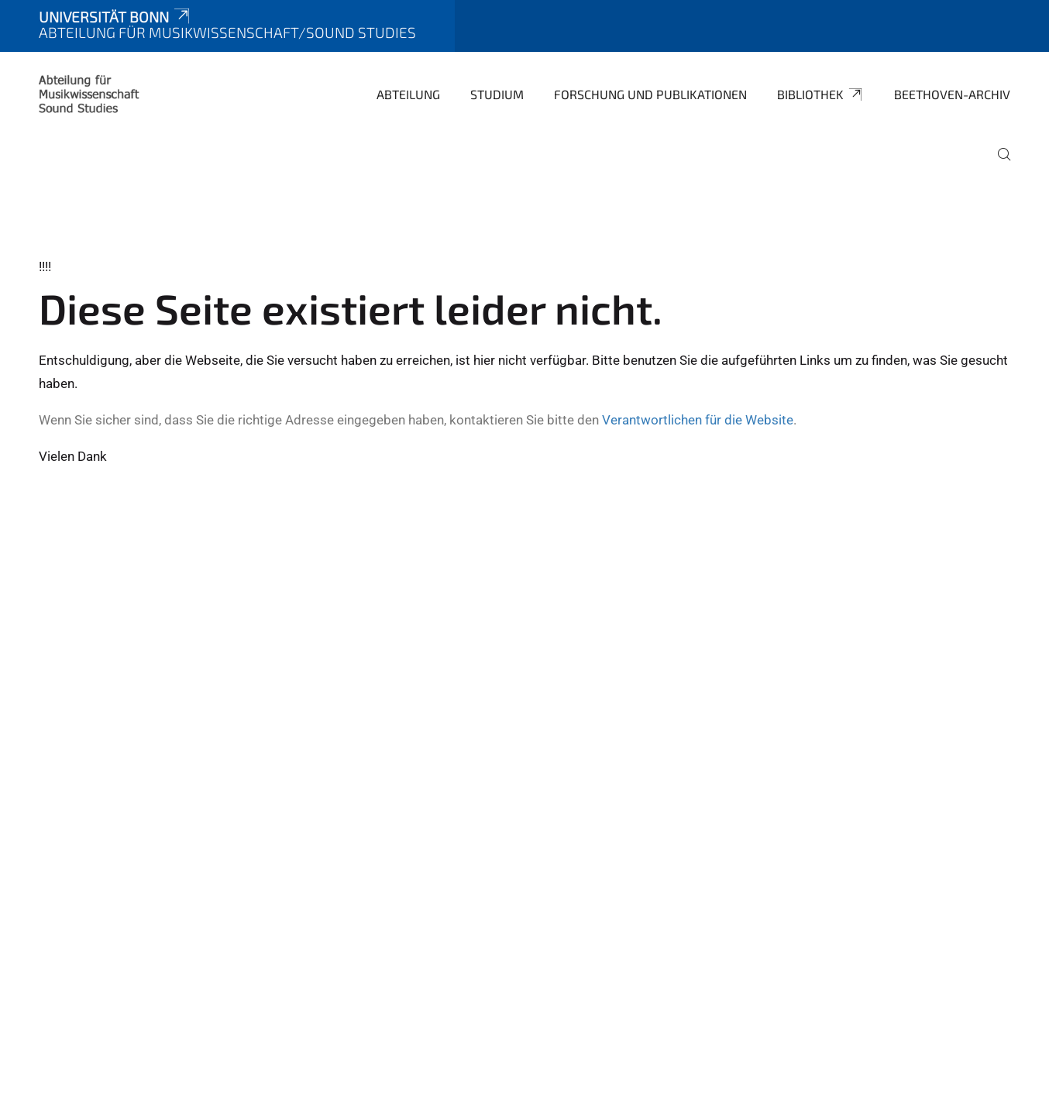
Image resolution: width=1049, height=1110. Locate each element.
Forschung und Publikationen (650, 94)
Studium (497, 94)
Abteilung (408, 94)
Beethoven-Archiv (952, 94)
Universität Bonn (115, 17)
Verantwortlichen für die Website (697, 420)
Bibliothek (820, 94)
